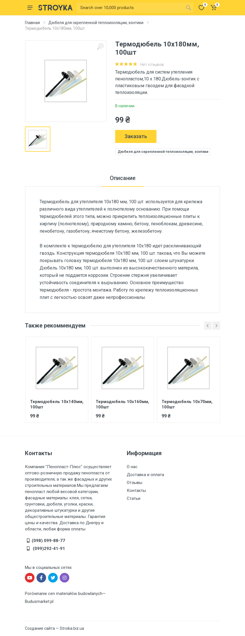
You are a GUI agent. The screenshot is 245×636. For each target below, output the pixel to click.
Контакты (136, 490)
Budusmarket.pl (39, 601)
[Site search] (130, 8)
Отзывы (134, 482)
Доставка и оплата (145, 474)
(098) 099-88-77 (48, 540)
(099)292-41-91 (48, 548)
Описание (123, 178)
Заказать (135, 136)
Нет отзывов (152, 64)
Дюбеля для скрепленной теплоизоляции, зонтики (95, 22)
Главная (32, 22)
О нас (132, 466)
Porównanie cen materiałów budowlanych (63, 593)
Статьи (133, 498)
